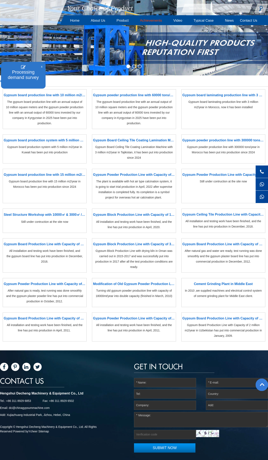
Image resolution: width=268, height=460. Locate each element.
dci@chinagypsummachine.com (29, 408)
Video (177, 20)
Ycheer (33, 431)
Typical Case (204, 20)
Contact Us (248, 20)
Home (74, 20)
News (229, 20)
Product (122, 20)
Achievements (151, 20)
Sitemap (43, 431)
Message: (201, 419)
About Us (98, 20)
